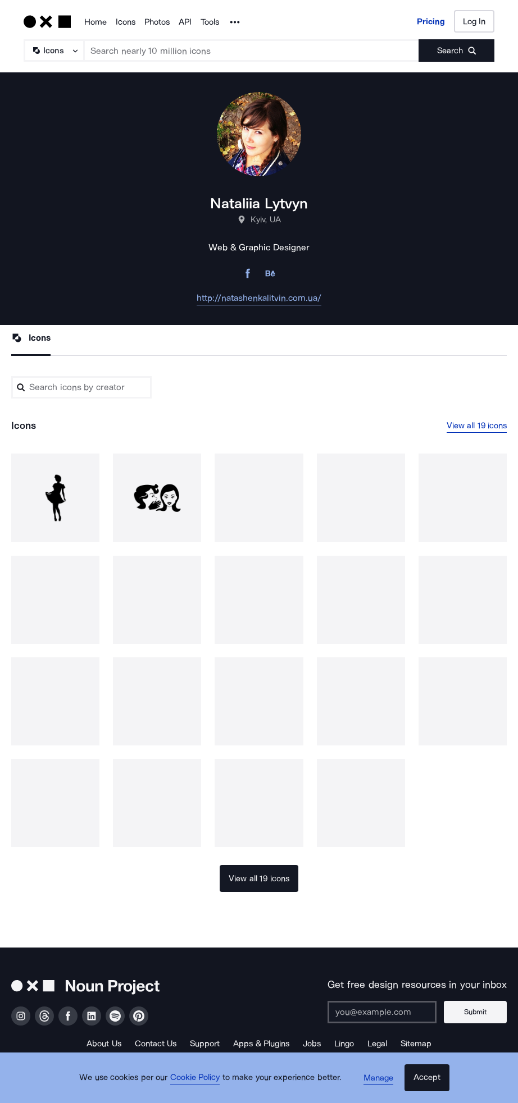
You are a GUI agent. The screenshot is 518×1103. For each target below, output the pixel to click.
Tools (210, 22)
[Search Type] (53, 50)
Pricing (431, 21)
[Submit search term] (456, 50)
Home (95, 22)
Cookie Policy (199, 1083)
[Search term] (252, 50)
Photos (157, 22)
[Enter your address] (386, 1012)
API (185, 22)
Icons (125, 22)
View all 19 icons (477, 426)
